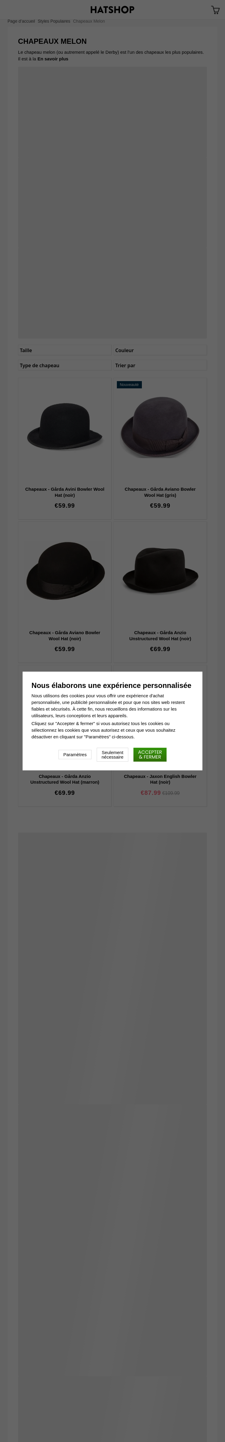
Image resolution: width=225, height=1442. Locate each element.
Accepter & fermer (150, 754)
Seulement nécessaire (112, 755)
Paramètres (75, 754)
